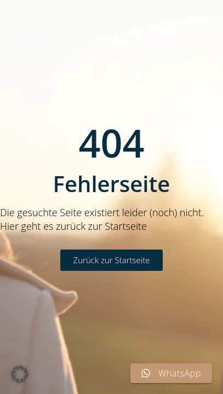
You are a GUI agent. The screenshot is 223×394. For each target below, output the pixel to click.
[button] (19, 374)
